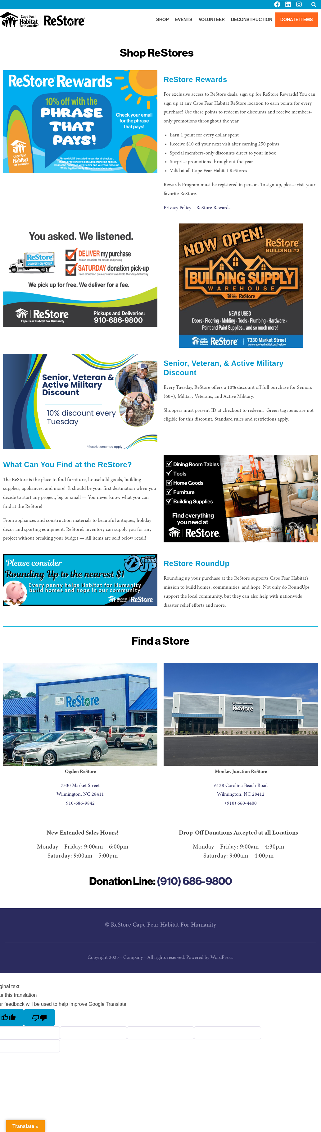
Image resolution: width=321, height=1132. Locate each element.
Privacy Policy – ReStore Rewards (197, 207)
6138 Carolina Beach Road (241, 785)
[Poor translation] (39, 1017)
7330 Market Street (80, 785)
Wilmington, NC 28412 (240, 794)
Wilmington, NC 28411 (80, 794)
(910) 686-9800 (194, 881)
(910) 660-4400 (241, 803)
